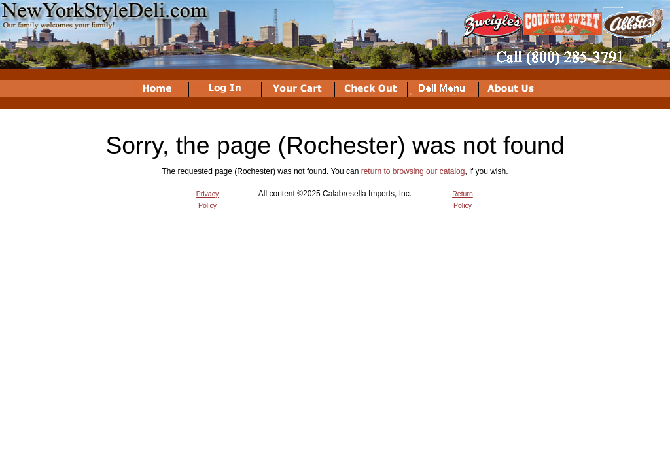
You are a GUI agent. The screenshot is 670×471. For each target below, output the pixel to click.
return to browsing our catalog (413, 171)
